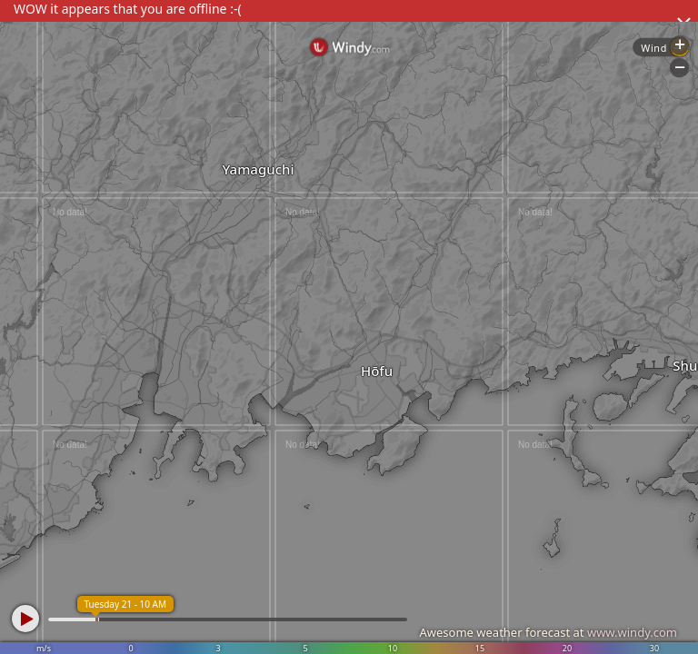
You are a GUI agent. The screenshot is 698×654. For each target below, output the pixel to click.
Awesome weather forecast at (548, 632)
